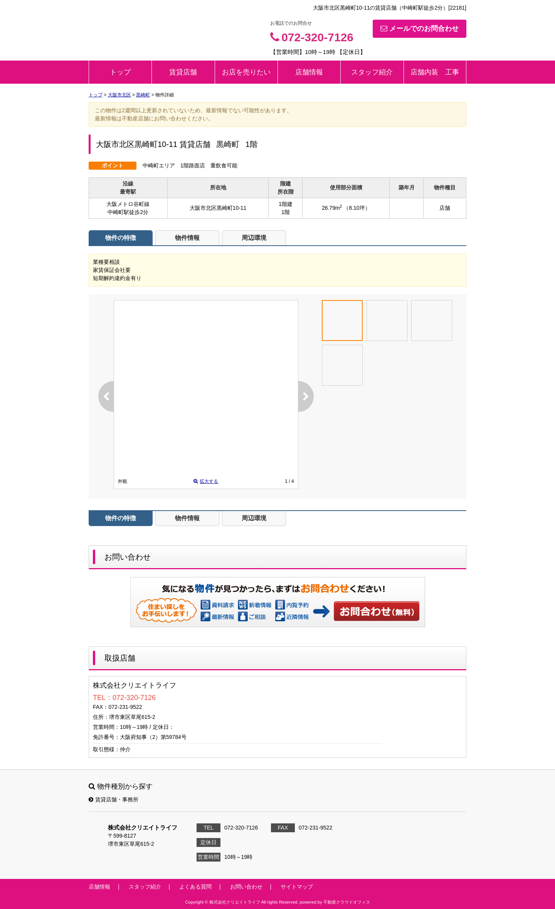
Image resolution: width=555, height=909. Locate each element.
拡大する (205, 481)
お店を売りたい (246, 72)
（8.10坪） (356, 208)
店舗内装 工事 (434, 72)
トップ (120, 72)
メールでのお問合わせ (419, 28)
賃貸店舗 (183, 72)
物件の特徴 (120, 237)
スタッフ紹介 (372, 72)
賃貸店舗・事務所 (113, 799)
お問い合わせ (377, 611)
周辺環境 (254, 237)
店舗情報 (309, 72)
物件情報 (187, 237)
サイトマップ (297, 887)
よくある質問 (195, 887)
